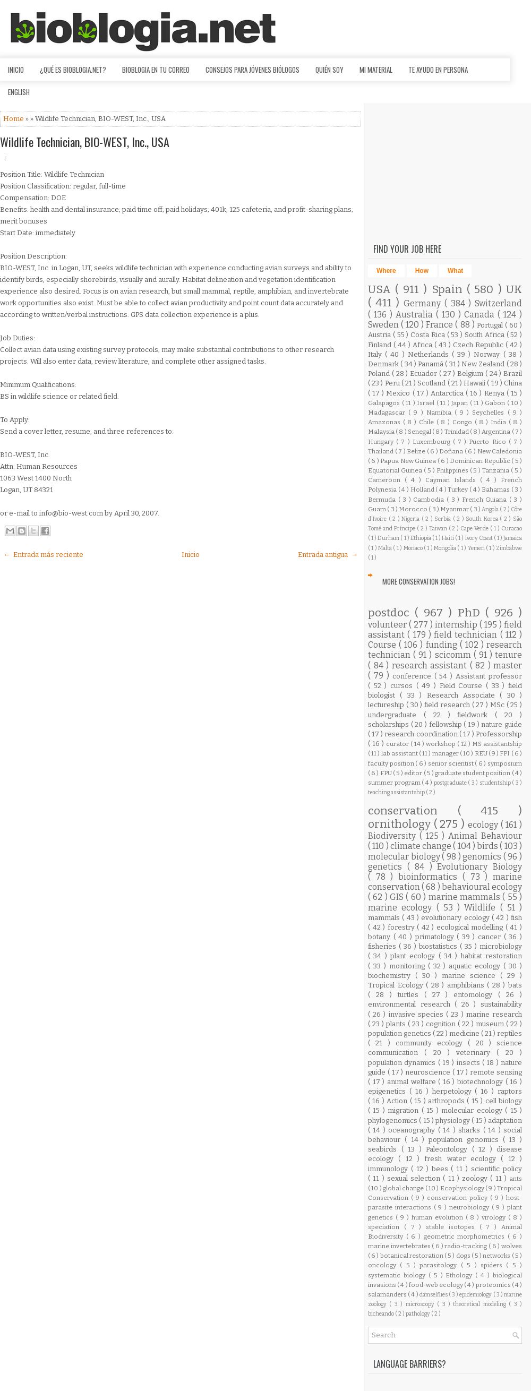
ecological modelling (471, 927)
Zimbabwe (509, 548)
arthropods (447, 1101)
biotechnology (481, 1082)
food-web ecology (436, 1285)
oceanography (413, 1130)
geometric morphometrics (466, 1236)
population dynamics (403, 1063)
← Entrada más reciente (43, 555)
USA (381, 289)
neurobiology (470, 1207)
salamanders (388, 1294)
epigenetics (388, 1091)
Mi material (375, 69)
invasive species (417, 1014)
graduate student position (473, 773)
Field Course (463, 686)
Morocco (414, 509)
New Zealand (484, 364)
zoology (476, 1178)
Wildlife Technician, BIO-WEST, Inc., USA (84, 142)
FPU (386, 773)
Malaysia (382, 431)
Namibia (440, 412)
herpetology (453, 1091)
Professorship (499, 734)
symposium (504, 763)
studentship (495, 782)
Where (386, 270)
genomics (483, 857)
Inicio (16, 69)
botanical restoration (412, 1255)
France (440, 325)
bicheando (381, 1313)
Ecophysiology (462, 1188)
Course (383, 645)
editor (413, 773)
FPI (505, 753)
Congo (463, 422)
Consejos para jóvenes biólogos (252, 69)
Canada (481, 315)
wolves (511, 1246)
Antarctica (448, 393)
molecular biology (405, 857)
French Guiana (485, 499)
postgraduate (451, 782)
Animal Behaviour (485, 836)
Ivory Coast (479, 538)
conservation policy (458, 1197)
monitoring (408, 966)
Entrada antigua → (328, 555)
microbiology (500, 946)
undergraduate (396, 715)
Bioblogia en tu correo (156, 69)
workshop (441, 744)
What (455, 270)
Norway (488, 354)
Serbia (443, 519)
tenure (508, 655)
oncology (384, 1265)
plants (397, 1024)
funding (443, 645)
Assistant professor (489, 676)
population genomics (466, 1140)
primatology (436, 937)
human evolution (439, 1217)
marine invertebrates (400, 1246)
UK (514, 289)
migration (404, 1110)
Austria (380, 335)
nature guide (501, 724)
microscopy (421, 1304)
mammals (385, 918)
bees (441, 1169)
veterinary (476, 1053)
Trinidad (457, 431)
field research (448, 705)
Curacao (511, 528)
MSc (498, 705)
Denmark (384, 364)
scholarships (389, 724)
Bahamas (496, 489)
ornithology (401, 824)
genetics (387, 867)
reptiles (509, 1033)
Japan (460, 403)
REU (482, 753)
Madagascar (388, 412)
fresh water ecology (462, 1159)
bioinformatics (430, 877)
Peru (393, 383)
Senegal (420, 431)
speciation (386, 1227)
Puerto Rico (488, 441)
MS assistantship (497, 744)
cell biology (503, 1101)
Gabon (496, 403)
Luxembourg (433, 441)
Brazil (512, 373)
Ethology (460, 1275)
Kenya (495, 393)
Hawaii (475, 383)
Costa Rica (428, 335)
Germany (424, 303)
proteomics (494, 1285)
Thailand (381, 451)
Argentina (496, 431)
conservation (413, 811)
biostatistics (439, 946)
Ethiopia (421, 538)
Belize (417, 451)
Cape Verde (475, 528)
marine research (494, 1014)
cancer (491, 937)
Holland (423, 489)
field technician (467, 635)
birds (488, 846)
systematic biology (398, 1275)
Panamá (431, 364)
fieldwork (476, 715)
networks (497, 1255)
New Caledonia (500, 451)
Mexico (399, 393)
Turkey (458, 489)
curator (398, 744)
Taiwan (439, 528)
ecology (484, 825)
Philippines (453, 470)
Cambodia (430, 499)
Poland (380, 373)
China (513, 383)
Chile (427, 422)
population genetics (400, 1033)
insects (469, 1063)
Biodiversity (393, 836)
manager (446, 753)
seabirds (384, 1149)
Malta (385, 548)
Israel (426, 403)
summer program (395, 782)
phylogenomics (393, 1120)
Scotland (432, 383)
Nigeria (411, 519)
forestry (402, 927)
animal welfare (412, 1082)
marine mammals (466, 897)
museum (491, 1024)
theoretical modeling (481, 1304)
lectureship (387, 705)
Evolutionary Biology (479, 867)
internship (457, 625)
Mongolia (445, 548)
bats (515, 985)
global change (404, 1188)
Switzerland (498, 303)
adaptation (505, 1120)
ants (515, 1178)
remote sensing (496, 1072)
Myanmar (455, 509)
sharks (470, 1130)
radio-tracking (466, 1246)
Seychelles (489, 412)
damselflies (434, 1294)
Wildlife (482, 908)
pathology (418, 1313)
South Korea (483, 519)
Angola (491, 509)
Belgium (471, 373)
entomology (475, 995)
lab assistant (400, 753)
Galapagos (385, 403)
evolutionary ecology (456, 918)
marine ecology (402, 908)
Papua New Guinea (408, 461)
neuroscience (428, 1072)
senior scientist (451, 763)
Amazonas (385, 422)
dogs (464, 1255)
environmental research (411, 1004)
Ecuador (424, 373)
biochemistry (391, 976)
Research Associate (463, 695)
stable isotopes (452, 1227)
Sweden (384, 325)
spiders (493, 1265)
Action (398, 1101)
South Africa (486, 335)
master (507, 665)
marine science (471, 976)
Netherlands (430, 354)
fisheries (383, 946)
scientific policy (496, 1169)
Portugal (491, 325)
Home (14, 119)
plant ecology (414, 956)
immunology (389, 1169)
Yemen (477, 548)
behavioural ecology (482, 887)
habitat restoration (491, 956)
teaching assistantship (397, 792)
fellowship (446, 724)
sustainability (501, 1004)
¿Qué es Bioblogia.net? (73, 69)
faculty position (391, 763)
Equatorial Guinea (396, 470)
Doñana (452, 451)
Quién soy (329, 69)
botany (380, 937)
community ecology (432, 1043)
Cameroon (386, 480)
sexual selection (415, 1178)
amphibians (467, 985)
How (422, 270)
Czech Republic (479, 345)
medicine (465, 1033)
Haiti (448, 538)
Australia (416, 315)
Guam (377, 509)
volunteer (388, 625)
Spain (449, 289)
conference (413, 676)
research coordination (421, 734)
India (500, 422)
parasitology (439, 1265)
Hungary (382, 441)
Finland (380, 345)
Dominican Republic (480, 461)
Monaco (414, 548)
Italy (376, 354)
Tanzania (496, 470)
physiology (453, 1120)
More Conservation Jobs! (418, 581)
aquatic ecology (476, 966)
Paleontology (449, 1149)
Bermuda (383, 499)
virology (495, 1217)
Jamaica (512, 538)
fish (516, 918)
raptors (510, 1091)
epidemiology (476, 1294)
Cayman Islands (452, 480)
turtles (411, 995)
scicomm (454, 655)
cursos (403, 686)
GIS (398, 897)
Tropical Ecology (397, 985)
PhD (471, 613)
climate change (421, 846)
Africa (423, 345)
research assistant (431, 665)
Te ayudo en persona (438, 69)
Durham (389, 538)
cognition (442, 1024)
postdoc (391, 613)
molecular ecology (473, 1110)
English (19, 92)
